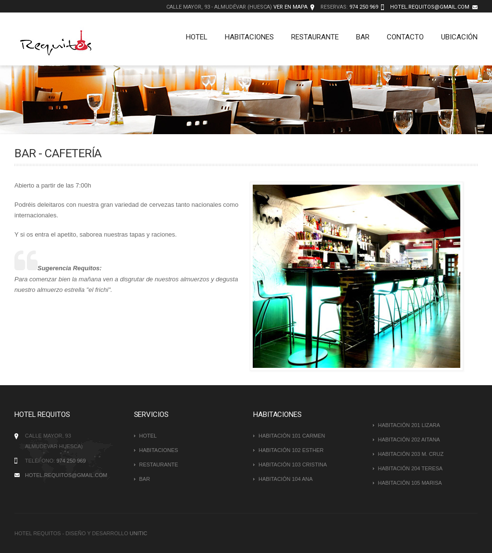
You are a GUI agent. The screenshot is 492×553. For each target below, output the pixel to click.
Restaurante (315, 37)
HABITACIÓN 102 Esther (291, 450)
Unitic (139, 533)
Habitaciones (249, 37)
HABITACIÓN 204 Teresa (410, 468)
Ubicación (459, 37)
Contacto (405, 37)
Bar (362, 37)
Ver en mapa (290, 7)
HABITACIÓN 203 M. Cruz (411, 454)
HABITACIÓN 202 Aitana (409, 439)
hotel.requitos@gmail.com (429, 7)
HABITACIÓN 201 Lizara (409, 425)
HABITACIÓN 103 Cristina (292, 464)
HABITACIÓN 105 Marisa (410, 483)
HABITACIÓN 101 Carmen (291, 436)
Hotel (197, 37)
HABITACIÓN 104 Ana (285, 479)
